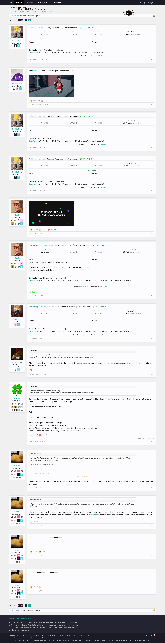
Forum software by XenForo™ (28, 635)
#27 (152, 338)
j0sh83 (17, 215)
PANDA (90, 27)
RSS (154, 635)
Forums (19, 2)
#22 (152, 105)
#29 (152, 441)
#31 (152, 526)
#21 (152, 59)
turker (17, 466)
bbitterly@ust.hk (36, 245)
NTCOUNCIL (17, 41)
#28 (152, 374)
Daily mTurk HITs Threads (27, 12)
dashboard (37, 70)
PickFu (31, 27)
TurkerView (102, 56)
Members (30, 2)
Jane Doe (17, 398)
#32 (152, 556)
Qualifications (34, 53)
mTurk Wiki (43, 2)
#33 (152, 591)
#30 (152, 487)
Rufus (17, 319)
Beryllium (137, 635)
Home (11, 2)
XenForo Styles (67, 635)
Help (145, 635)
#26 (152, 295)
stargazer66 (17, 362)
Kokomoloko (17, 84)
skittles (46, 12)
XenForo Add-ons (54, 635)
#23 (152, 148)
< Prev (20, 20)
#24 (152, 191)
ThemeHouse (41, 638)
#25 (152, 234)
